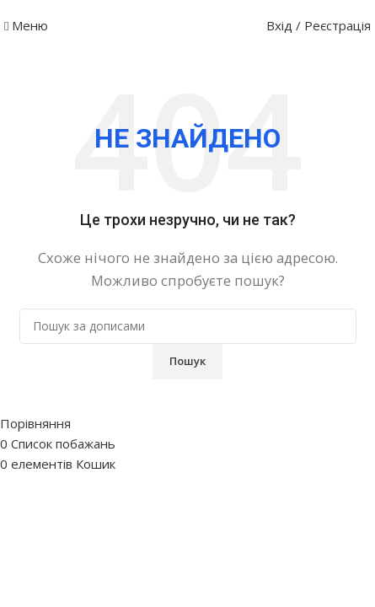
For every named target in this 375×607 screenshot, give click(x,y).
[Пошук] (187, 326)
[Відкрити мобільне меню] (26, 25)
